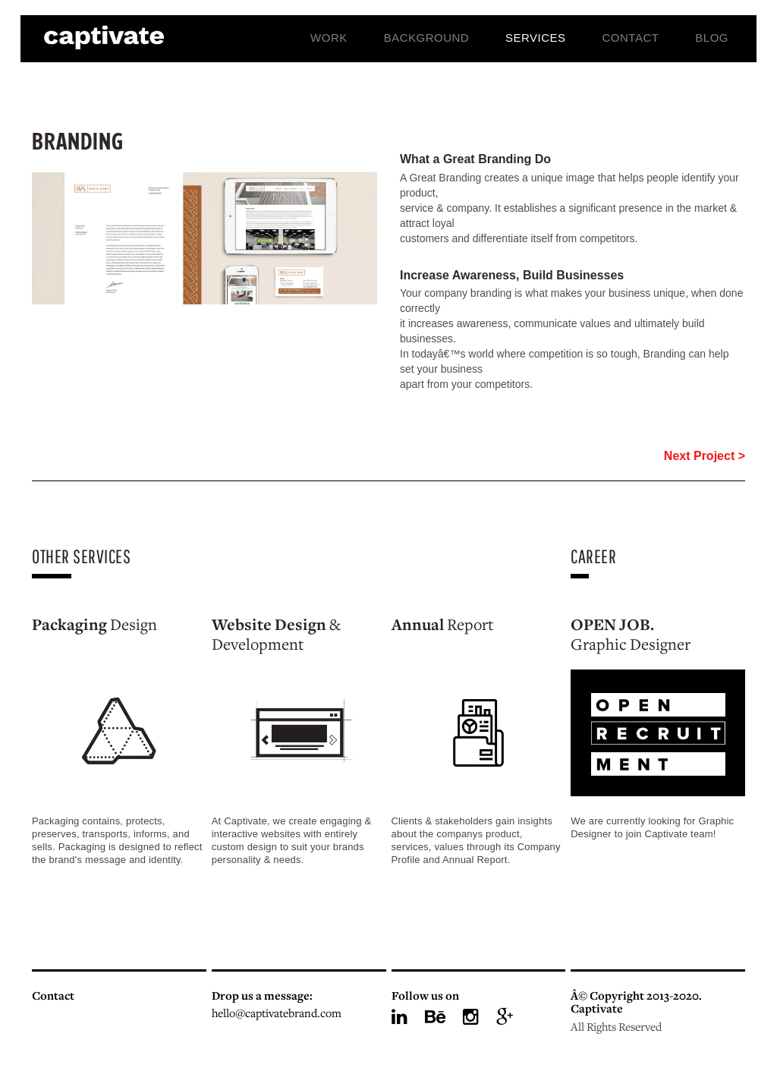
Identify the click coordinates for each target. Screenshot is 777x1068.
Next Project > (704, 455)
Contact (630, 37)
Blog (711, 37)
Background (427, 37)
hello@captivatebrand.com (276, 1014)
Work (329, 37)
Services (535, 37)
